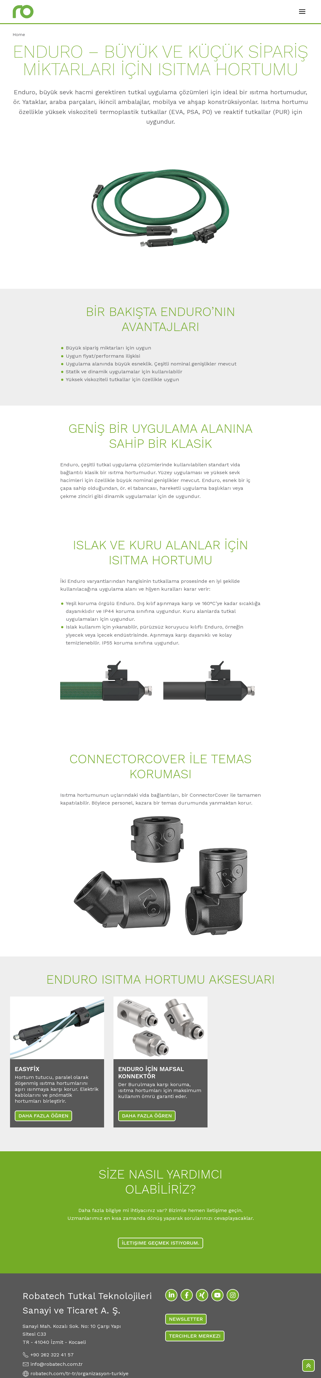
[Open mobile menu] (302, 11)
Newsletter (186, 1319)
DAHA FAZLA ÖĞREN (43, 1116)
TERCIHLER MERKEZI (195, 1336)
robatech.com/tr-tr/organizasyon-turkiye (79, 1373)
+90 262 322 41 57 (52, 1355)
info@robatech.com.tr (56, 1364)
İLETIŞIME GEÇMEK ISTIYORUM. (160, 1243)
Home (19, 34)
